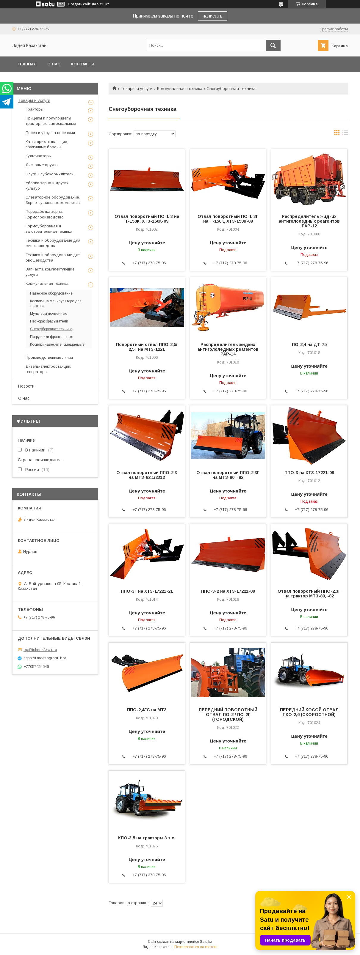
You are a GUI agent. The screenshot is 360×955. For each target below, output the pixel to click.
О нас (53, 64)
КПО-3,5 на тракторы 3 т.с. (146, 838)
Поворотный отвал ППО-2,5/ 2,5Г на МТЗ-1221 (146, 347)
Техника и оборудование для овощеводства (53, 257)
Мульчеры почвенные (48, 313)
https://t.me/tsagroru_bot (45, 658)
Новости (26, 386)
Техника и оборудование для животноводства (53, 243)
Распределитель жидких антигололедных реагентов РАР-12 (309, 221)
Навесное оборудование (51, 293)
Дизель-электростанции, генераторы (48, 369)
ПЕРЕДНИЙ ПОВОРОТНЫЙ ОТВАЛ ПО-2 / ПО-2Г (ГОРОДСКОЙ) (228, 714)
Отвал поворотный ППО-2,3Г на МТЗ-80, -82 (227, 475)
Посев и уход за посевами (50, 132)
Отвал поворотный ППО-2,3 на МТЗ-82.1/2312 (146, 475)
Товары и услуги (136, 88)
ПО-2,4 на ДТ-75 (309, 344)
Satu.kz (206, 942)
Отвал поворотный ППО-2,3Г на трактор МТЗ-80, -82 (309, 593)
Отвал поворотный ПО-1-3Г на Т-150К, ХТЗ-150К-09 (228, 219)
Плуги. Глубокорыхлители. (50, 174)
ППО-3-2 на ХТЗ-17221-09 (228, 591)
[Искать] (273, 45)
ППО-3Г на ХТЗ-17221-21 (147, 591)
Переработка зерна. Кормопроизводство (45, 214)
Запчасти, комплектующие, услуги (50, 272)
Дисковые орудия (42, 165)
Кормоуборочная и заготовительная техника (49, 229)
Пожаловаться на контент (196, 947)
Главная (27, 64)
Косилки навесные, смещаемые (57, 344)
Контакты (82, 64)
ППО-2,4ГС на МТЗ (147, 709)
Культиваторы (38, 156)
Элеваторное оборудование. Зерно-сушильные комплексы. (53, 200)
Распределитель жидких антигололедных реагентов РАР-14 (228, 349)
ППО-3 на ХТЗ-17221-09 (309, 472)
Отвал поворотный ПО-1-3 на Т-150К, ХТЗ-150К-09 (147, 219)
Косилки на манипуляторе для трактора (56, 303)
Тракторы (34, 109)
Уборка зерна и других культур (47, 186)
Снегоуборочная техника (51, 329)
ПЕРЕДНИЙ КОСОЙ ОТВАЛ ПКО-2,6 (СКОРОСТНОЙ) (309, 712)
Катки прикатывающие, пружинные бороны (47, 144)
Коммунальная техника (179, 88)
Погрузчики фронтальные (51, 337)
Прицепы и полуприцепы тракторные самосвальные (51, 121)
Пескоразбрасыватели (49, 321)
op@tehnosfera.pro (40, 649)
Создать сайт (79, 4)
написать (213, 15)
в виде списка (345, 134)
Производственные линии (49, 357)
